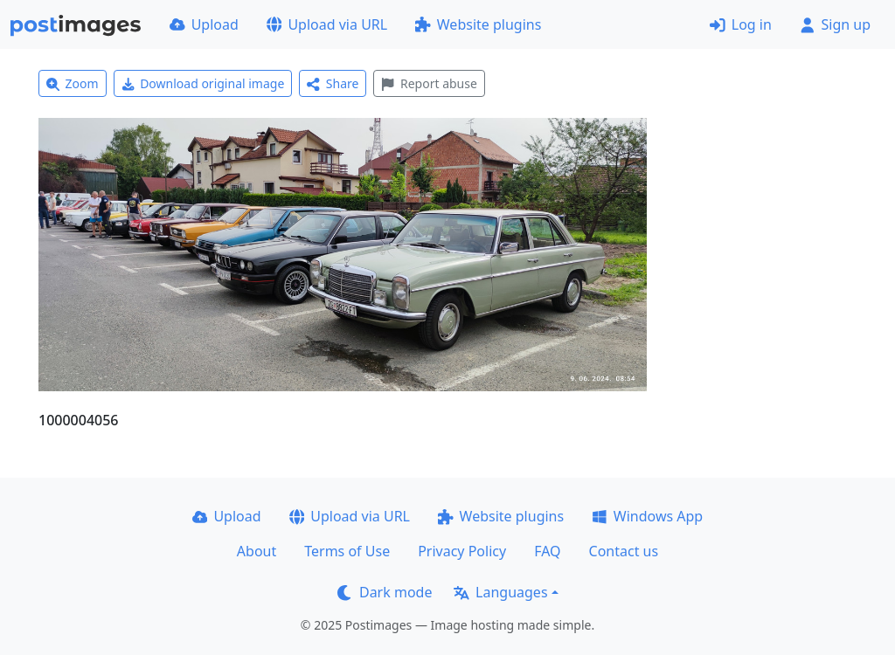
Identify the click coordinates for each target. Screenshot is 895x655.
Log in (741, 24)
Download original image (203, 83)
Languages (500, 592)
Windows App (647, 516)
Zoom (72, 83)
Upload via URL (327, 24)
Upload (204, 24)
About (256, 551)
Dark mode (384, 592)
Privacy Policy (462, 551)
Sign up (835, 24)
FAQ (547, 551)
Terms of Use (347, 551)
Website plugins (478, 24)
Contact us (624, 551)
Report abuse (428, 83)
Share (332, 83)
